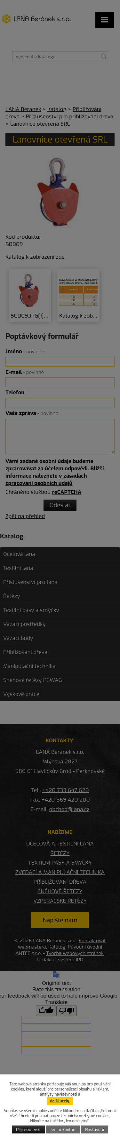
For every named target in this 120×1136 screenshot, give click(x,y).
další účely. (60, 1101)
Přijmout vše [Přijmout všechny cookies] (28, 1129)
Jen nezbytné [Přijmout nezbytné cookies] (62, 1129)
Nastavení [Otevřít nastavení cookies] (94, 1129)
